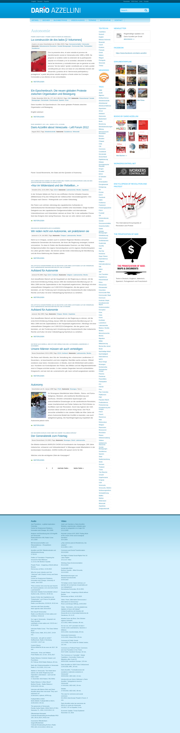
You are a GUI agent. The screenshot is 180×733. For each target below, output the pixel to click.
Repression (102, 427)
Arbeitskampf (103, 103)
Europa (101, 192)
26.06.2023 (64, 579)
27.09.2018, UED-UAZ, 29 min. (71, 685)
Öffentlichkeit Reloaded (38, 713)
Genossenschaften (75, 44)
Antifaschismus (104, 98)
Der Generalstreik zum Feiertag (49, 435)
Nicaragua (73, 389)
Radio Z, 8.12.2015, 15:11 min (40, 667)
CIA (100, 146)
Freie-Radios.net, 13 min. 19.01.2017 (43, 654)
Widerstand (102, 501)
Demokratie (44, 100)
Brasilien (101, 138)
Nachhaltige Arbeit (105, 351)
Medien (101, 330)
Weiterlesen (39, 82)
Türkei (101, 469)
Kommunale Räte (77, 46)
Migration (102, 338)
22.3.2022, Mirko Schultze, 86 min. (72, 622)
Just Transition (103, 274)
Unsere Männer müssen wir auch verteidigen (57, 348)
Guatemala (102, 243)
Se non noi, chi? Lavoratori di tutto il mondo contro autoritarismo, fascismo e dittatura (74, 628)
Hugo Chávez (103, 256)
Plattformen (102, 394)
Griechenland (53, 100)
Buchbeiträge (60, 20)
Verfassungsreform (105, 490)
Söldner (101, 440)
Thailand (101, 467)
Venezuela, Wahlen (105, 488)
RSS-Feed (134, 1)
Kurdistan (102, 320)
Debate (63, 688)
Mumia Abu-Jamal (104, 346)
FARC (101, 200)
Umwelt (101, 475)
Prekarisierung (103, 405)
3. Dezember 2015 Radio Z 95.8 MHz (43, 678)
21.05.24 (34, 547)
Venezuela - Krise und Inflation (41, 652)
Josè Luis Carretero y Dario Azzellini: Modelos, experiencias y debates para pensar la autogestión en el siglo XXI (73, 526)
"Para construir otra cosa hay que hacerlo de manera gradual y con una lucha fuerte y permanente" (44, 588)
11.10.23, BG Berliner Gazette (40, 561)
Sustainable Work (66, 568)
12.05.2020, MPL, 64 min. (69, 666)
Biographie (105, 20)
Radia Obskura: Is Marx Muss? (41, 682)
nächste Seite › (63, 468)
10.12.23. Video (66, 559)
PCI (100, 384)
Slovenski (102, 63)
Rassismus (102, 417)
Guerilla (101, 246)
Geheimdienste (104, 218)
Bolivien (101, 136)
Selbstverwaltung (104, 437)
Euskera (101, 47)
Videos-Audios (78, 20)
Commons (102, 149)
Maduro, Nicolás (104, 328)
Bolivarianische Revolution (48, 46)
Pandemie (102, 376)
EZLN (56, 190)
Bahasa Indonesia (104, 39)
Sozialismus (36, 48)
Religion (101, 425)
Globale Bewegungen (103, 232)
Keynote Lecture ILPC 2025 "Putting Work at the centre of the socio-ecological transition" (74, 535)
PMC (100, 397)
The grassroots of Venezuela (40, 706)
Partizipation (88, 46)
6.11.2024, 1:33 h (66, 547)
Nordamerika (103, 367)
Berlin (101, 121)
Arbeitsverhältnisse (105, 106)
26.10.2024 (64, 552)
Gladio (101, 228)
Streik (73, 440)
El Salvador (102, 176)
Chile (100, 144)
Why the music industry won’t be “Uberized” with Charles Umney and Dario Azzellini (44, 574)
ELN (100, 179)
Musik (101, 349)
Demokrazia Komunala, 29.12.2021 (72, 589)
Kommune (102, 298)
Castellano (102, 32)
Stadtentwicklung (104, 459)
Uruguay (101, 480)
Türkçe (101, 65)
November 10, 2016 (67, 712)
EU (100, 189)
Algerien (101, 95)
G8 (100, 215)
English (34, 1)
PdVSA (101, 386)
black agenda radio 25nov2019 (41, 608)
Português (102, 60)
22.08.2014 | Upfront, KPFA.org (41, 695)
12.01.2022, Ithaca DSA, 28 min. (71, 637)
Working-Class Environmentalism (72, 563)
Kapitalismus (103, 277)
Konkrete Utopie (104, 300)
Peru (100, 389)
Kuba (100, 315)
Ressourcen (103, 430)
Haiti (100, 248)
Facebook (102, 197)
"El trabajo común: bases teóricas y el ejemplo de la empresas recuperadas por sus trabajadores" (74, 585)
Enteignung (102, 187)
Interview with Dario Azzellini (40, 606)
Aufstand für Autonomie (44, 270)
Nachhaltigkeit (103, 354)
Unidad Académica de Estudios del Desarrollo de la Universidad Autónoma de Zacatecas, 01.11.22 (74, 613)
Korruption (102, 309)
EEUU (101, 174)
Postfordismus (103, 402)
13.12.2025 (64, 530)
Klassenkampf (84, 98)
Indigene (69, 275)
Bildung (101, 129)
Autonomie (35, 46)
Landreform (102, 323)
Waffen (101, 495)
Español (46, 1)
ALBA (101, 93)
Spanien (61, 100)
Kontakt (146, 1)
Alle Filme (141, 100)
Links (140, 1)
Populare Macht (104, 400)
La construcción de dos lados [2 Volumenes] (56, 39)
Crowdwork (102, 151)
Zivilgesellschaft (104, 508)
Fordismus (102, 202)
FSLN (59, 389)
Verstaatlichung (104, 493)
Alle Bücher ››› (121, 155)
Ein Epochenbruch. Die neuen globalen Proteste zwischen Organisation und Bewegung (59, 92)
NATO (101, 359)
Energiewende (103, 184)
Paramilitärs (103, 379)
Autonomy (37, 384)
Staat (100, 456)
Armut (101, 111)
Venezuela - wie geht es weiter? (41, 638)
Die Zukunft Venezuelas (38, 612)
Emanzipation (103, 181)
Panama (101, 374)
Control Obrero (36, 645)
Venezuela (85, 44)
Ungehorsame (103, 477)
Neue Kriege (103, 361)
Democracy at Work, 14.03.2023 (41, 569)
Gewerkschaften (104, 226)
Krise (66, 100)
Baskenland (102, 119)
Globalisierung (103, 235)
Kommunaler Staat (105, 295)
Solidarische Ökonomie (103, 443)
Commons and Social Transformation (73, 550)
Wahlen (101, 498)
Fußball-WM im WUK (38, 699)
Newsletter (126, 1)
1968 (100, 90)
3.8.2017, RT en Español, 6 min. (71, 707)
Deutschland (103, 157)
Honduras (102, 253)
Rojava (101, 435)
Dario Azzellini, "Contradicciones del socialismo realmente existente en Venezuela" (72, 672)
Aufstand (55, 275)
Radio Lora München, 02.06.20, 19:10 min (44, 603)
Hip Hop (101, 251)
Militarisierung (103, 343)
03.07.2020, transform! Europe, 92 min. (73, 652)
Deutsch (39, 1)
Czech (101, 44)
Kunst (101, 317)
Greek (101, 52)
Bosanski (102, 42)
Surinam (101, 464)
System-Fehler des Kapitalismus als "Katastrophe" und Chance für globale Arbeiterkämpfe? (43, 599)
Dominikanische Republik (104, 165)
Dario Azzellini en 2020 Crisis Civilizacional (75, 664)
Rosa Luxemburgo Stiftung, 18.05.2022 (73, 604)
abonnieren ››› (129, 39)
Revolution (102, 432)
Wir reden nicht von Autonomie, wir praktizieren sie (60, 231)
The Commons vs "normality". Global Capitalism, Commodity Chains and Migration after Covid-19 (73, 657)
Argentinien (102, 108)
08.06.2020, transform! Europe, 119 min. (74, 661)
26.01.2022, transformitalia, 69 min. (72, 632)
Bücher (46, 20)
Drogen (101, 169)
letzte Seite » (79, 468)
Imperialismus (103, 258)
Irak (100, 266)
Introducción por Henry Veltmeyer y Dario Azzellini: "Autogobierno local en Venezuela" (74, 681)
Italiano (101, 55)
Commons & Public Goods (69, 640)
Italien (101, 269)
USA (69, 98)
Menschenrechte (104, 333)
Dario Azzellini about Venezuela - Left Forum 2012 (60, 127)
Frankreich (102, 205)
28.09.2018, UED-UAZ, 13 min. (71, 676)
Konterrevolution (104, 307)
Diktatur (101, 162)
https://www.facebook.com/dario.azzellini (131, 53)
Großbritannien (104, 240)
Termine (92, 20)
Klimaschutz (103, 284)
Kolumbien (102, 290)
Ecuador (101, 171)
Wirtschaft (76, 131)
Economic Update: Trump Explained (72, 710)
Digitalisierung (103, 159)
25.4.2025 (64, 539)
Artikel (35, 20)
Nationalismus (103, 356)
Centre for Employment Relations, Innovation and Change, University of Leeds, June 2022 (43, 580)
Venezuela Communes (68, 635)
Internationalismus (105, 264)
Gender (101, 221)
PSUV (101, 411)
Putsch (101, 414)
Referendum (103, 422)
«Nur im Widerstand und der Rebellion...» (55, 185)
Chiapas (63, 235)
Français (101, 50)
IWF (100, 272)
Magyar (101, 58)
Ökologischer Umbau (103, 370)
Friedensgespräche (105, 207)
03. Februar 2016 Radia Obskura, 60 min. (44, 662)
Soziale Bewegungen (64, 46)
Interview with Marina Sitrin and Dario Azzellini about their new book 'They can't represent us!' (44, 691)
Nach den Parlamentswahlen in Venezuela (44, 665)
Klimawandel (103, 287)
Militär (101, 341)
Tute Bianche (103, 472)
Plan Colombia (103, 392)
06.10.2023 (64, 565)
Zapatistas (85, 190)
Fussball (101, 213)
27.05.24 (34, 554)
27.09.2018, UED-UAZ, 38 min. (71, 690)
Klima (100, 282)
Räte (100, 419)
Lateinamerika (71, 190)
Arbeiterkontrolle (50, 131)
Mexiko (78, 190)
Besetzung (102, 124)
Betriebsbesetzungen (106, 126)
